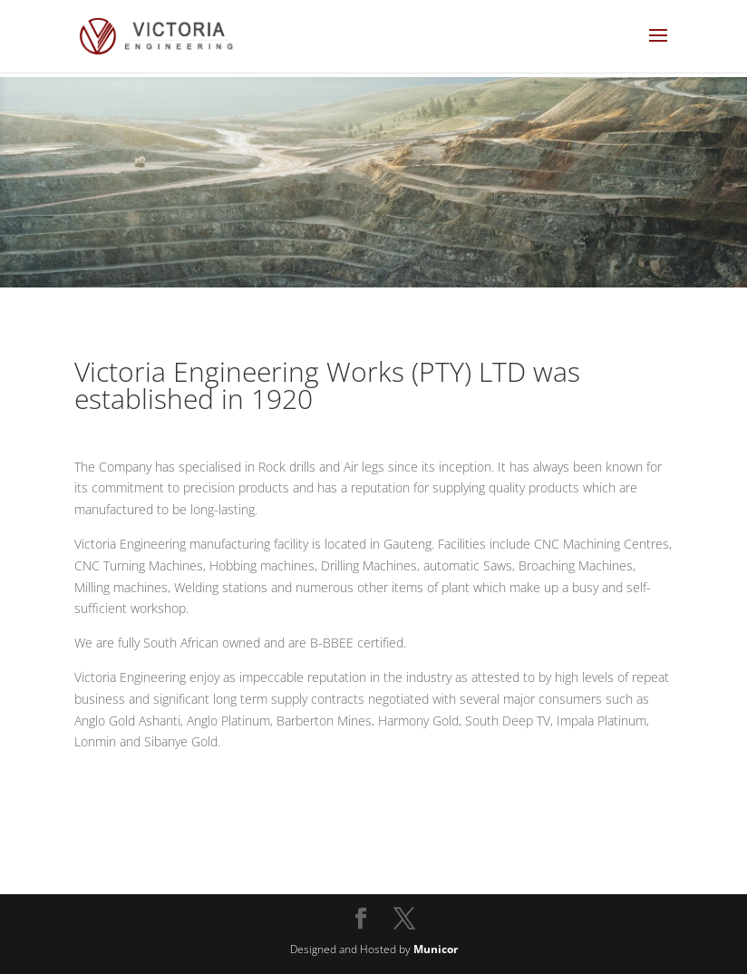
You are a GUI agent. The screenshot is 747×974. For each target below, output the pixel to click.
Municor (435, 949)
